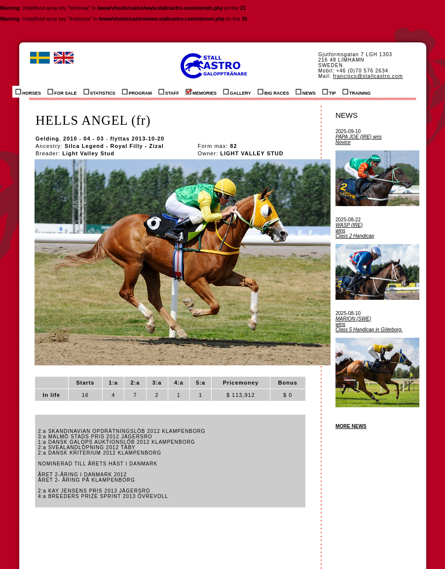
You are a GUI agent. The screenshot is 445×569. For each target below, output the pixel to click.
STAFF (168, 92)
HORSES (28, 92)
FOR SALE (62, 92)
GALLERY (237, 92)
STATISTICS (99, 92)
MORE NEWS (351, 426)
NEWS (306, 92)
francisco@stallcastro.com (368, 76)
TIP (329, 92)
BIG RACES (273, 92)
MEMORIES (201, 92)
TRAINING (356, 92)
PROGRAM (137, 92)
